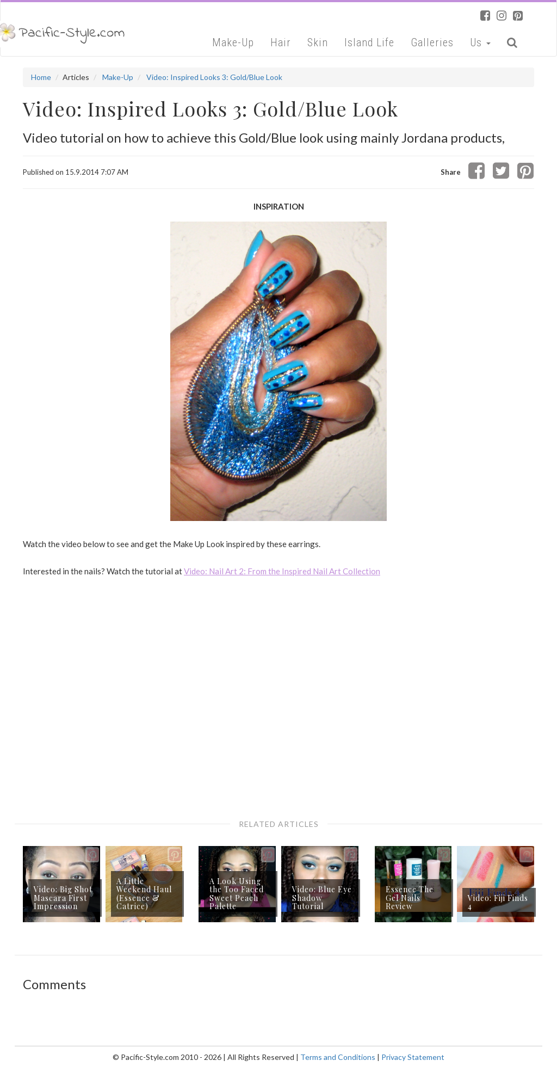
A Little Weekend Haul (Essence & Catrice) (144, 893)
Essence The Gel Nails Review (410, 897)
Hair (280, 42)
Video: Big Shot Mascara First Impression (63, 897)
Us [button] (480, 42)
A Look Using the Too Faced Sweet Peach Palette (236, 893)
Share (451, 172)
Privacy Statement (412, 1057)
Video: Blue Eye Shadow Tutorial (322, 897)
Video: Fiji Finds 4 (498, 902)
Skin (317, 42)
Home (41, 77)
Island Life (369, 42)
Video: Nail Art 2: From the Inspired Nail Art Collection (282, 571)
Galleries (432, 42)
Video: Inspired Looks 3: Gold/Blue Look (214, 77)
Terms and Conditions (337, 1057)
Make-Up (233, 42)
